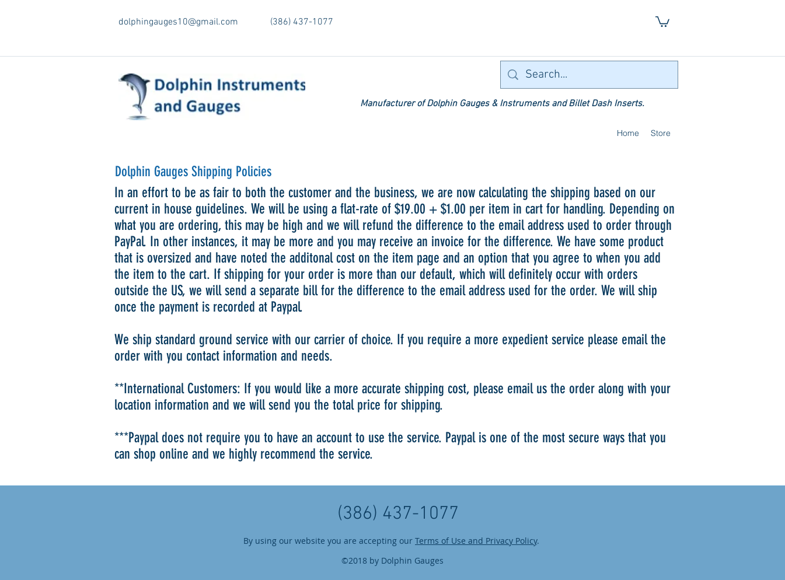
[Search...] (589, 74)
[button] (662, 21)
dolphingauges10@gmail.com (178, 22)
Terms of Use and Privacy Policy (476, 540)
